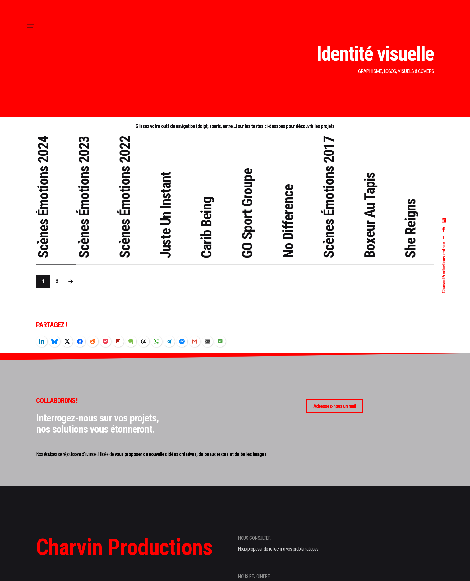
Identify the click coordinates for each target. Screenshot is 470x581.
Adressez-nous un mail (334, 406)
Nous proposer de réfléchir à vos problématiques (278, 549)
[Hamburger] (30, 26)
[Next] (70, 281)
